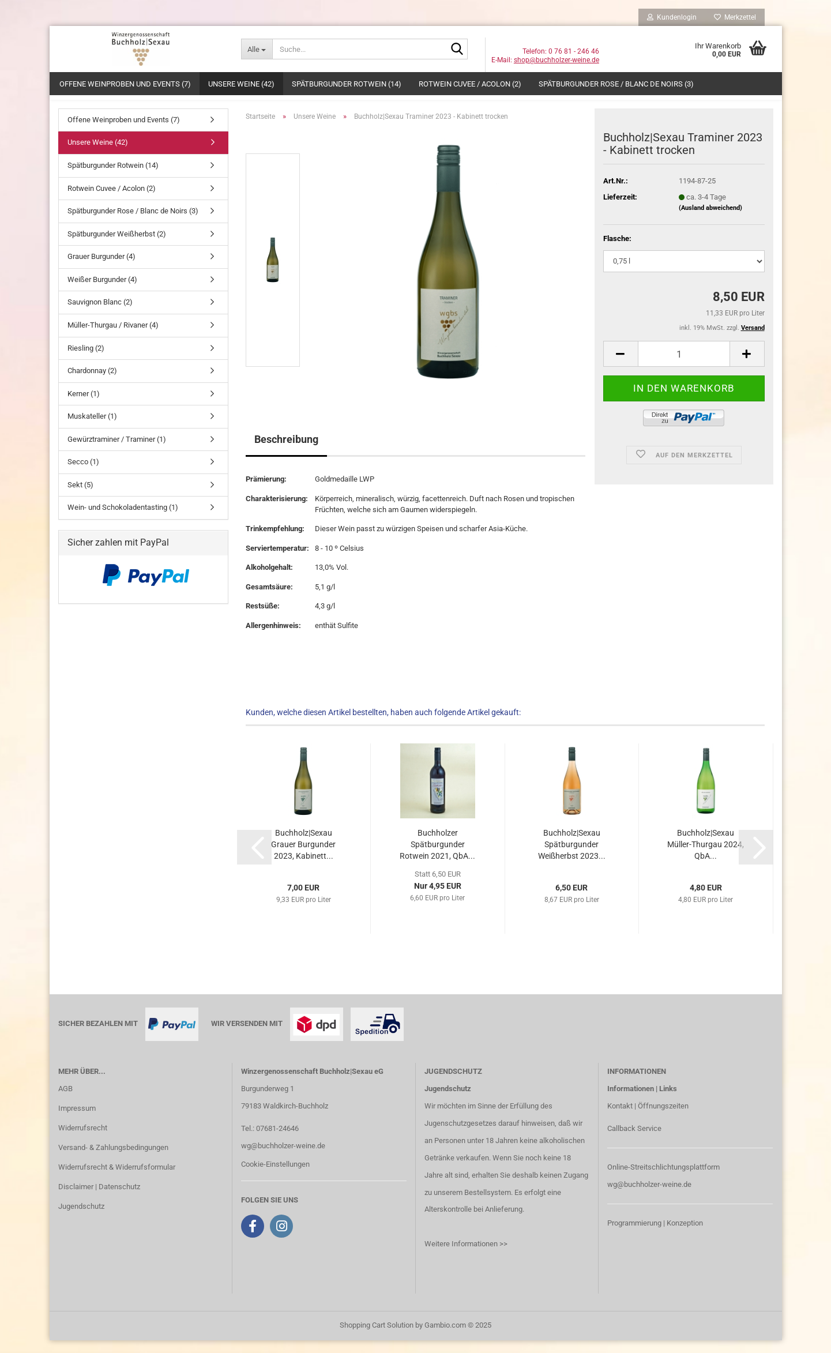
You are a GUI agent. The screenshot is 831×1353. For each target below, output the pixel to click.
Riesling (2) (85, 360)
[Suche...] (256, 49)
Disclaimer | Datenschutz (99, 1199)
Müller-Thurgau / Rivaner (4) (113, 337)
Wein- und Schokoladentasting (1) (122, 520)
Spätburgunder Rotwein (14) (346, 84)
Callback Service (634, 1141)
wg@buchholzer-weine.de (283, 1158)
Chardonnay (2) (92, 383)
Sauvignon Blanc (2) (100, 315)
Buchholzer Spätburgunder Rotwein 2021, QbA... (437, 857)
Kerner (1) (83, 406)
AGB (65, 1101)
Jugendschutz (81, 1219)
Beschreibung (286, 452)
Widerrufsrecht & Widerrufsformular (116, 1179)
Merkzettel (735, 17)
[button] (620, 367)
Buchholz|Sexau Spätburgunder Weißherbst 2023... (572, 857)
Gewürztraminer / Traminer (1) (116, 452)
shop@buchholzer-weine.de (556, 60)
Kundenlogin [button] (672, 17)
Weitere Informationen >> (465, 1256)
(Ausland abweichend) (710, 220)
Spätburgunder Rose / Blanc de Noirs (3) (616, 84)
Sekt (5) (80, 497)
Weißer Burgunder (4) (102, 292)
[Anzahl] (684, 367)
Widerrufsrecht (82, 1140)
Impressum (77, 1121)
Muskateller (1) (92, 428)
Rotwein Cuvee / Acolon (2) (470, 84)
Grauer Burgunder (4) (101, 269)
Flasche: (617, 251)
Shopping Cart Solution (376, 1337)
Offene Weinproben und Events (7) (125, 84)
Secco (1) (83, 474)
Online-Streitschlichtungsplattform (663, 1179)
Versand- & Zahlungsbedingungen (113, 1160)
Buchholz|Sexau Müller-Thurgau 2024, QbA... (705, 857)
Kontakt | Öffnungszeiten (648, 1118)
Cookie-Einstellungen (275, 1176)
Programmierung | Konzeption (655, 1235)
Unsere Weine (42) (241, 84)
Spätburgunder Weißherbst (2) (116, 246)
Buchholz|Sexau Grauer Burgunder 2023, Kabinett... (303, 857)
